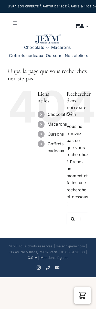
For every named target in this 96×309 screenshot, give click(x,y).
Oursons (56, 134)
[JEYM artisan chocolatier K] (48, 36)
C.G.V (32, 258)
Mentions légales (54, 258)
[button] (82, 295)
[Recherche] (73, 219)
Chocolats (58, 114)
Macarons (57, 124)
